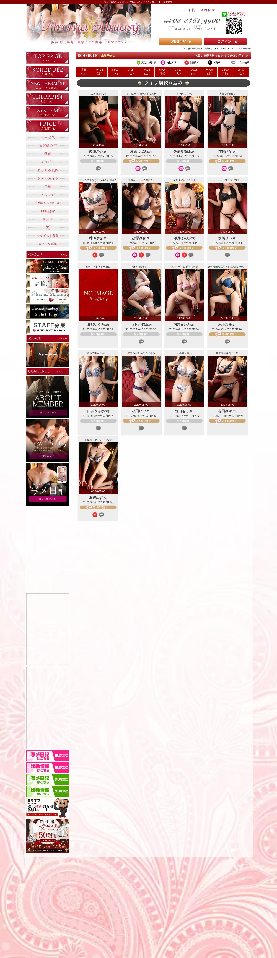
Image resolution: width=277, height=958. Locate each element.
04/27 (178, 71)
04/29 (209, 71)
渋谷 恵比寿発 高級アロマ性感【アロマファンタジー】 (207, 49)
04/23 (115, 71)
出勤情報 (247, 49)
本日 (84, 71)
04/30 (225, 71)
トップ (237, 49)
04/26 (162, 71)
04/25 (146, 71)
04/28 (194, 71)
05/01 (241, 71)
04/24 (131, 71)
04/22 (99, 71)
